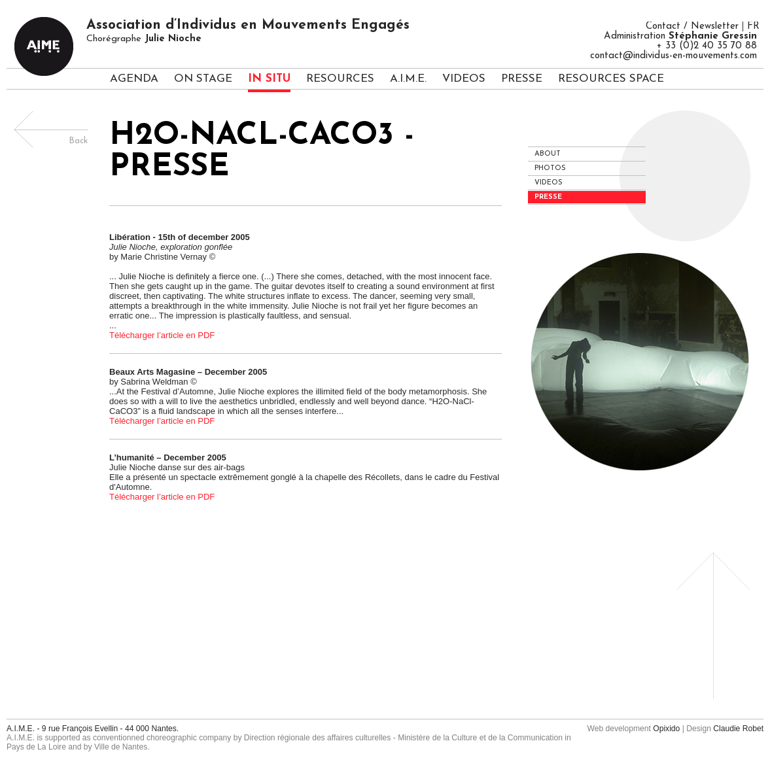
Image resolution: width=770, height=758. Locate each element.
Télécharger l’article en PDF (162, 335)
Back (78, 141)
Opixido (666, 728)
